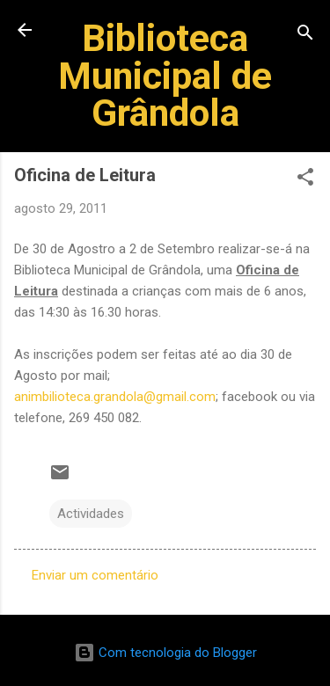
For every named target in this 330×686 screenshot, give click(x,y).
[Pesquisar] (305, 35)
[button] (305, 179)
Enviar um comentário (95, 575)
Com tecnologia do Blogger (165, 652)
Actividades (90, 514)
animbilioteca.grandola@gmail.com (115, 397)
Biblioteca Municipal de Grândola (165, 75)
